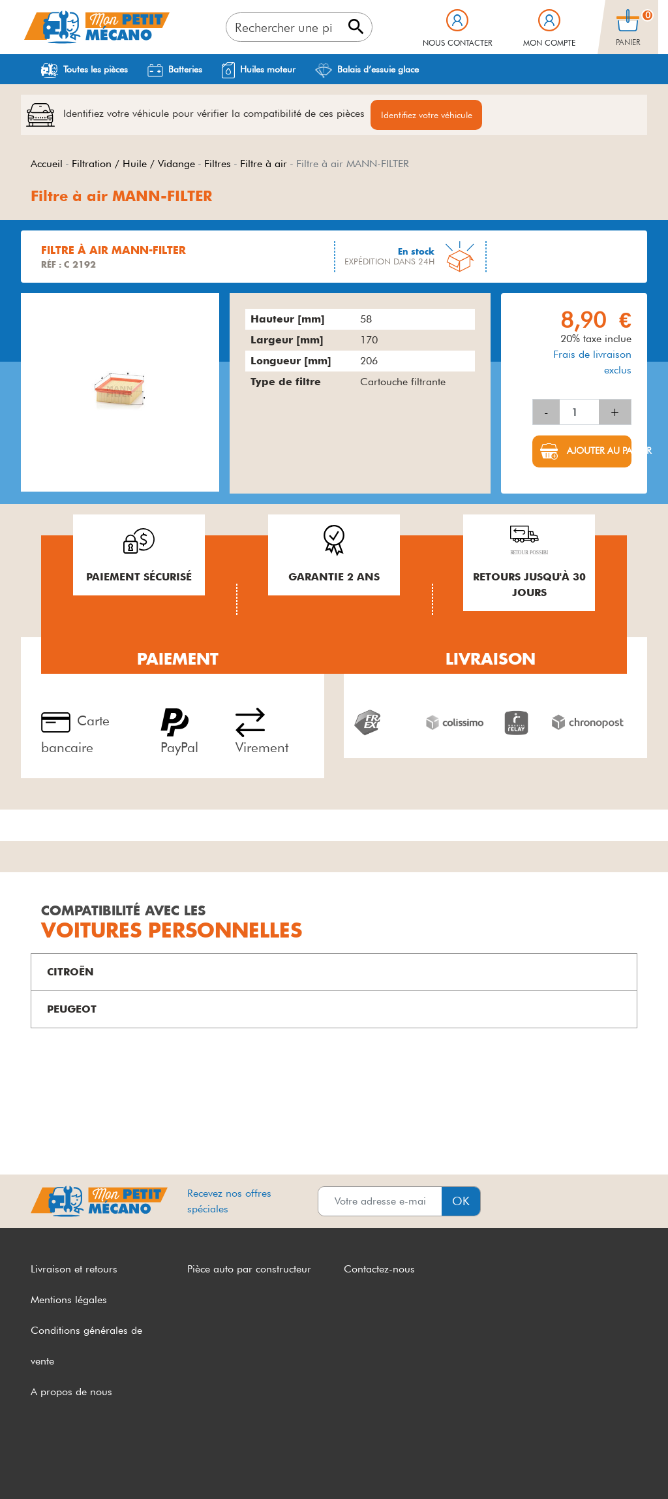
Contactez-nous (379, 1269)
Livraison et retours (74, 1269)
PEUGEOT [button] (72, 1009)
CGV (42, 1465)
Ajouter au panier (597, 451)
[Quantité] (579, 412)
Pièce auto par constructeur (249, 1269)
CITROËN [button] (70, 972)
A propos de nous (71, 1392)
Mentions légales (69, 1300)
